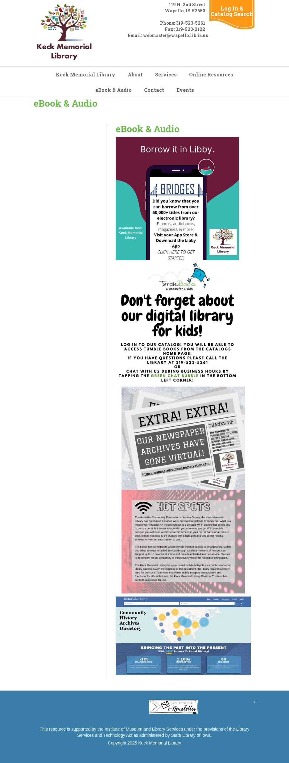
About (135, 74)
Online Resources (211, 74)
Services (166, 74)
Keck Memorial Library (85, 74)
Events (185, 90)
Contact (154, 90)
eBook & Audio (113, 90)
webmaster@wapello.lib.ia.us (175, 35)
